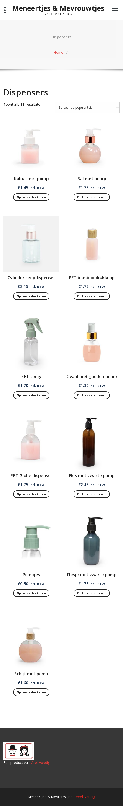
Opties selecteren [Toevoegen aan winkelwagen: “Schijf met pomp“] (31, 692)
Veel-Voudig (40, 762)
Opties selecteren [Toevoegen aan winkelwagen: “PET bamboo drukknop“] (92, 296)
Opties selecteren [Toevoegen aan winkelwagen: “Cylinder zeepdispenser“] (31, 296)
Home (58, 52)
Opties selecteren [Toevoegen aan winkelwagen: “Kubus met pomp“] (31, 197)
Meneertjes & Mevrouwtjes (58, 8)
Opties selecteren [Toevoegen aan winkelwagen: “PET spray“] (31, 395)
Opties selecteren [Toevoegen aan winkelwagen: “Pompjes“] (31, 593)
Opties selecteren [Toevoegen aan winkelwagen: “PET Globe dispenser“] (31, 494)
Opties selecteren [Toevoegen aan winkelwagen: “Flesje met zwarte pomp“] (92, 593)
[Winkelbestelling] (87, 107)
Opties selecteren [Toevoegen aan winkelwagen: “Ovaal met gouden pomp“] (92, 395)
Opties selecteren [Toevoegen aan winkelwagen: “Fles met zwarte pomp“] (92, 494)
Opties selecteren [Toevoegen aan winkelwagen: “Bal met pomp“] (92, 197)
